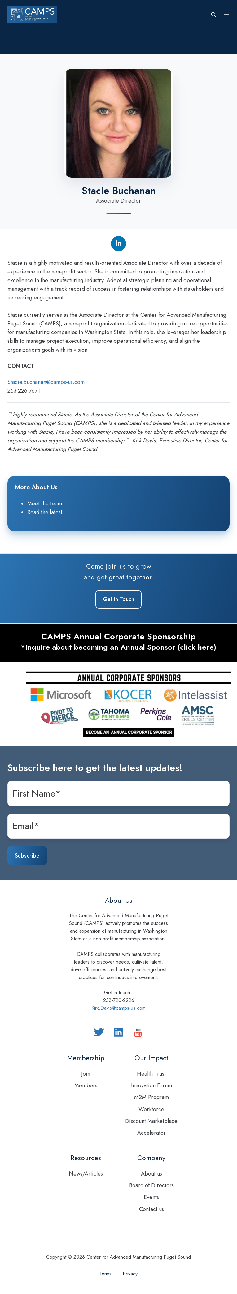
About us (151, 1174)
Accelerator (151, 1133)
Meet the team (44, 504)
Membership (85, 1058)
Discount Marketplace (151, 1121)
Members (85, 1085)
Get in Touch (118, 599)
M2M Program (151, 1097)
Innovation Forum (151, 1085)
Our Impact (151, 1058)
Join (85, 1074)
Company (151, 1158)
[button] (213, 14)
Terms (105, 1273)
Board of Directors (151, 1185)
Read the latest (44, 512)
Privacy (130, 1273)
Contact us (151, 1209)
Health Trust (151, 1074)
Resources (86, 1158)
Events (151, 1197)
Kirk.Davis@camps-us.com (118, 1008)
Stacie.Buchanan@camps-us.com (46, 382)
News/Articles (86, 1174)
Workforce (151, 1109)
